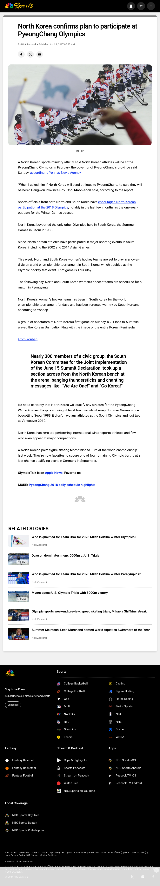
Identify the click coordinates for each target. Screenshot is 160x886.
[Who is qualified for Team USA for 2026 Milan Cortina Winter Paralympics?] (18, 578)
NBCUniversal (25, 861)
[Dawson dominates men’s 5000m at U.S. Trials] (18, 559)
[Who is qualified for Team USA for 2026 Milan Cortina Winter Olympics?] (18, 541)
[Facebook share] (21, 54)
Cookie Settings (48, 855)
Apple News (54, 473)
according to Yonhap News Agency (55, 173)
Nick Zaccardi (28, 44)
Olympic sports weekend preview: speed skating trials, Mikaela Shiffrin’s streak (89, 611)
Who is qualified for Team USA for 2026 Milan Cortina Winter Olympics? (84, 537)
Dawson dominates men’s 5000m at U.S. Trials (65, 555)
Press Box (94, 852)
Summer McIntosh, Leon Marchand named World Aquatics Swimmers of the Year (91, 630)
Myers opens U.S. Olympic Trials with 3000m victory (70, 593)
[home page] (19, 6)
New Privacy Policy (15, 855)
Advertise (24, 852)
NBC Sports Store (77, 852)
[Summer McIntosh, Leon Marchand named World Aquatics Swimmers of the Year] (18, 633)
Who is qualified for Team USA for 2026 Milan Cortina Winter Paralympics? (86, 574)
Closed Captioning (50, 852)
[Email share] (39, 54)
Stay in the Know (15, 689)
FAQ (64, 852)
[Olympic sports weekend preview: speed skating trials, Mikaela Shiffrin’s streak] (18, 615)
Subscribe (13, 704)
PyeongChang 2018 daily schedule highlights (62, 485)
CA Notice (32, 855)
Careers (35, 852)
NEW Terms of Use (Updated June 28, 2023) (123, 852)
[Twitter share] (30, 54)
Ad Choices (11, 852)
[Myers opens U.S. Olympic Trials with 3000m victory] (18, 596)
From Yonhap (27, 339)
